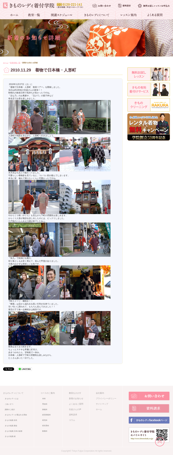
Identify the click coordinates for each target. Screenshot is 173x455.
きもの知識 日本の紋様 (13, 431)
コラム (72, 420)
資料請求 (73, 414)
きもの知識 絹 (10, 436)
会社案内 (100, 393)
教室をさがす (75, 393)
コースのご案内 (48, 393)
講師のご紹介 (10, 409)
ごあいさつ (9, 404)
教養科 (44, 431)
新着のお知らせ (76, 398)
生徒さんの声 (75, 409)
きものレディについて (13, 393)
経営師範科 (46, 415)
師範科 (44, 409)
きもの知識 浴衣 (11, 420)
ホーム (5, 63)
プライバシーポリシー (106, 398)
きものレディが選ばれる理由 (16, 415)
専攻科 (44, 404)
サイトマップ (102, 404)
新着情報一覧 (15, 63)
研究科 (44, 420)
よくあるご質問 (76, 404)
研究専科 (45, 426)
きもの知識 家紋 (11, 426)
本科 (44, 399)
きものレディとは (11, 399)
